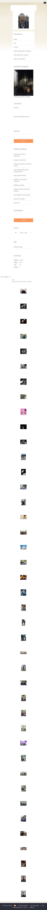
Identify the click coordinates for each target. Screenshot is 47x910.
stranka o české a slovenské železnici (22, 190)
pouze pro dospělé (19, 199)
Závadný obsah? (23, 905)
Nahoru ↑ (32, 907)
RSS (43, 905)
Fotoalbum (6, 276)
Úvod (2, 276)
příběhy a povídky (19, 185)
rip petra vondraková (20, 160)
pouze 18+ (17, 203)
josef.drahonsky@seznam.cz (22, 116)
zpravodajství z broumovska (22, 195)
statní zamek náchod (20, 175)
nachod (16, 47)
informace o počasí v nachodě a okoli (22, 165)
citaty (15, 39)
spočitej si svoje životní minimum (20, 180)
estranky (16, 107)
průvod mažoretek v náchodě (22, 51)
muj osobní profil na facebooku (20, 155)
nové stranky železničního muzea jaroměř (21, 170)
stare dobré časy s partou (21, 55)
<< (16, 233)
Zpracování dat (35, 905)
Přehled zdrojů (18, 247)
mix (15, 43)
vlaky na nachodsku (19, 59)
